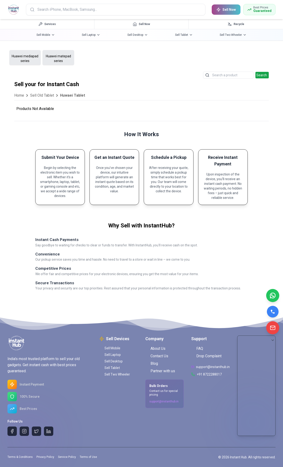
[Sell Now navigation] (141, 24)
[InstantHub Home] (14, 9)
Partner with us (160, 371)
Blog (151, 363)
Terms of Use (88, 457)
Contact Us (156, 356)
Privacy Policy (45, 457)
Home (19, 95)
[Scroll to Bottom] (273, 340)
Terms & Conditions (20, 457)
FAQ (197, 348)
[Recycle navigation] (236, 24)
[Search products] (116, 9)
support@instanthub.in (164, 401)
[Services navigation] (47, 24)
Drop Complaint (206, 356)
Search (261, 75)
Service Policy (67, 457)
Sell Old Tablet (42, 95)
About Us (155, 348)
